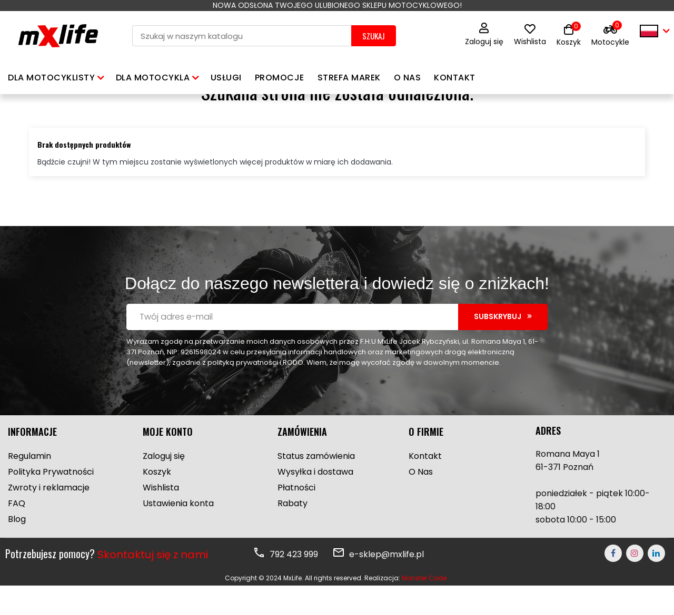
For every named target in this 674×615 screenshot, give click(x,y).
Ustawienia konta (178, 533)
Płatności (296, 517)
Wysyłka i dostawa (315, 501)
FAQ (16, 533)
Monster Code (424, 607)
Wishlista (530, 36)
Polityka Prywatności (51, 501)
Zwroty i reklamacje (49, 517)
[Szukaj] (241, 35)
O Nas (421, 501)
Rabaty (292, 533)
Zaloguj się (484, 35)
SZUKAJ (373, 36)
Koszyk (157, 501)
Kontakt (425, 485)
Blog (17, 548)
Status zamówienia (316, 485)
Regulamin (29, 485)
